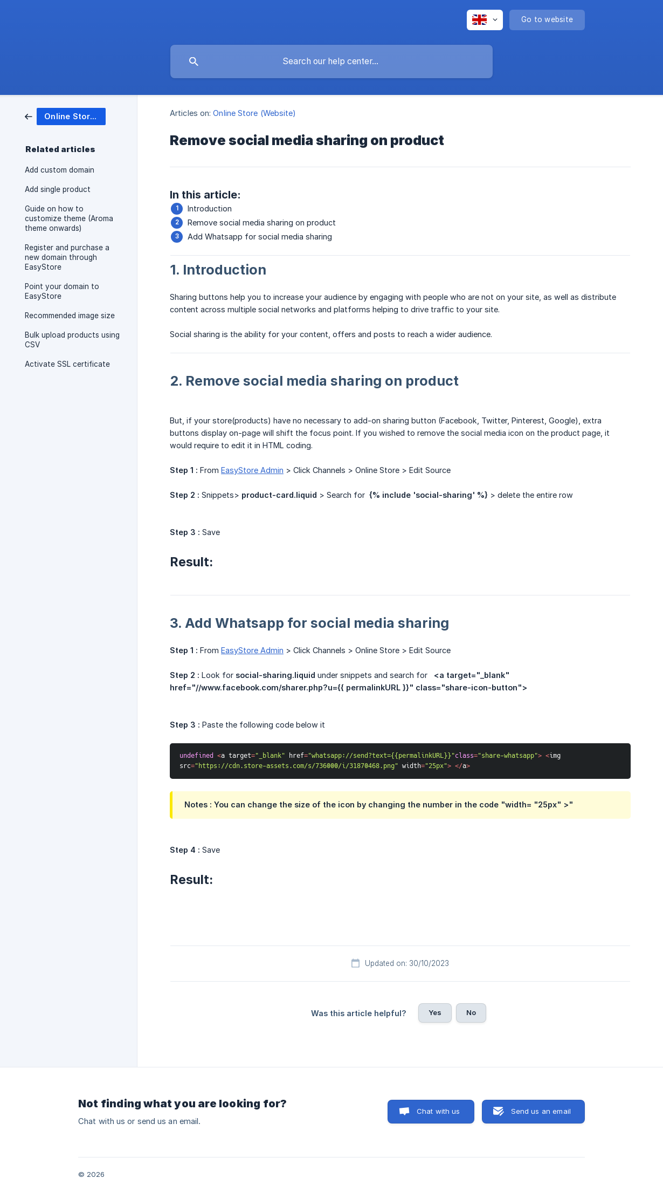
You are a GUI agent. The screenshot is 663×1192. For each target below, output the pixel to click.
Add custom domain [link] (59, 170)
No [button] (471, 1012)
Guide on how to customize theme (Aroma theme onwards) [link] (69, 218)
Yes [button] (435, 1012)
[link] (65, 116)
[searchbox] (331, 61)
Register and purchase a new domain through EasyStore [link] (67, 257)
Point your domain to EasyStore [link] (62, 291)
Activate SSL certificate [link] (67, 364)
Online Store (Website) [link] (254, 113)
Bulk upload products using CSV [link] (72, 340)
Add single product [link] (58, 189)
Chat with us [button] (438, 1111)
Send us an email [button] (541, 1111)
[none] (485, 20)
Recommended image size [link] (70, 315)
